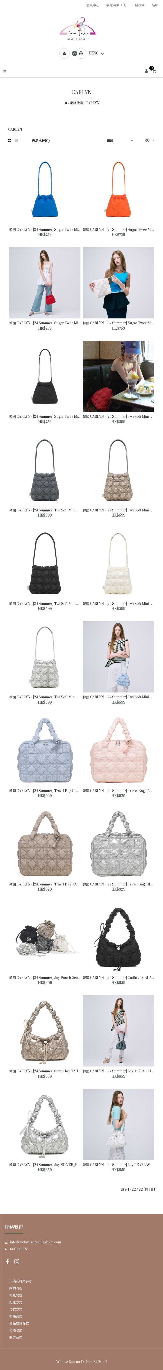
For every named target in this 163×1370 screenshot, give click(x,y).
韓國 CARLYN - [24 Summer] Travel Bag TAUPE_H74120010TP (58, 884)
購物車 (140, 5)
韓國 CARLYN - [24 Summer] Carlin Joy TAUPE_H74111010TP (57, 1071)
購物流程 (15, 1288)
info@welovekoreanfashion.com (35, 1242)
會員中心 (92, 5)
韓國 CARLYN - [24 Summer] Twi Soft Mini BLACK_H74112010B (59, 604)
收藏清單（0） (117, 5)
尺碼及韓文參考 (20, 1281)
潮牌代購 (76, 103)
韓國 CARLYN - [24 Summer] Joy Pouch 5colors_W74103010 (56, 978)
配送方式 (15, 1302)
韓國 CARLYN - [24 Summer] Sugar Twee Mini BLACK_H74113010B (61, 416)
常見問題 (15, 1295)
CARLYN (93, 103)
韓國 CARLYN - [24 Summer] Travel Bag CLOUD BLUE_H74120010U (63, 791)
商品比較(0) (41, 141)
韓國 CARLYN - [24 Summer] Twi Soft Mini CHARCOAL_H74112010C (62, 510)
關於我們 (15, 1337)
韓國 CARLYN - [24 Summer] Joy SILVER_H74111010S (51, 1165)
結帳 (155, 5)
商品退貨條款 (19, 1323)
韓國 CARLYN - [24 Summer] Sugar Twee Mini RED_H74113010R (59, 323)
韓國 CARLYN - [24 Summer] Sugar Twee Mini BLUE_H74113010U (61, 230)
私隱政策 (15, 1330)
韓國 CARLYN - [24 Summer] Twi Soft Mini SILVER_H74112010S (59, 697)
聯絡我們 (15, 1316)
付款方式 (15, 1309)
